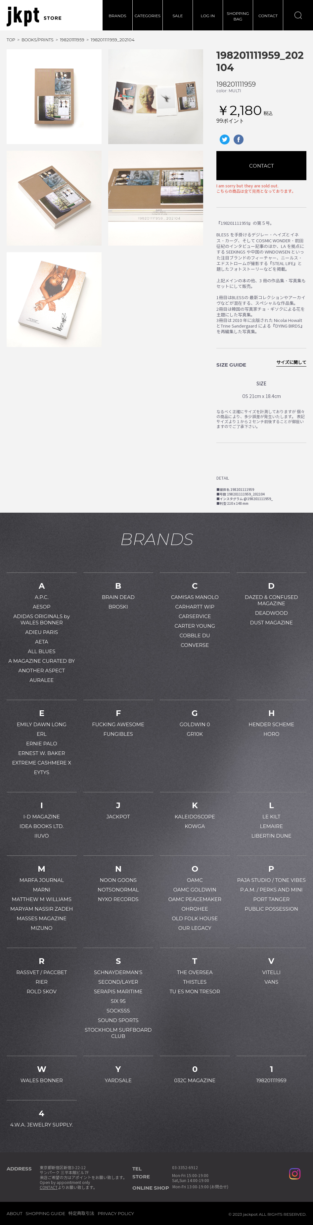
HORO (271, 734)
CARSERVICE (195, 616)
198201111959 (236, 84)
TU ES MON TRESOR (194, 991)
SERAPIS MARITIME (118, 991)
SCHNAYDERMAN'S (118, 972)
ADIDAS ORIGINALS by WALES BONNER (41, 619)
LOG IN (208, 15)
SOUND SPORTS (118, 1020)
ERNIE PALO (41, 743)
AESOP (41, 607)
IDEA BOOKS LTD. (42, 826)
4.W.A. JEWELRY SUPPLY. (41, 1125)
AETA (41, 642)
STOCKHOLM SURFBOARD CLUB (118, 1033)
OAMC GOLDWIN (194, 890)
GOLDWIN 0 (195, 724)
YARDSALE (118, 1080)
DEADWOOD (271, 613)
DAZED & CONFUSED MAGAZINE (271, 600)
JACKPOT (118, 816)
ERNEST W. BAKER (41, 753)
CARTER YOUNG (194, 626)
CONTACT (268, 15)
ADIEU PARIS (41, 632)
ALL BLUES (41, 651)
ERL (42, 734)
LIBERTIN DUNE (271, 836)
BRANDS (117, 15)
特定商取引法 (81, 1213)
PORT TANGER (271, 899)
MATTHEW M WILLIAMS (41, 899)
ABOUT (14, 1213)
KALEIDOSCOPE (195, 816)
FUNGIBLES (118, 734)
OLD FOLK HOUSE (195, 918)
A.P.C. (42, 597)
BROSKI (118, 607)
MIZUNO (41, 928)
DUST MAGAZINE (271, 622)
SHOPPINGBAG (238, 16)
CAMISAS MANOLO (195, 597)
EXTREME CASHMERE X (41, 763)
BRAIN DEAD (118, 597)
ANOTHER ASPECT (41, 670)
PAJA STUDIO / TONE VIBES (271, 880)
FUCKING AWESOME (118, 724)
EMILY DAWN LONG (42, 724)
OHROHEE (195, 909)
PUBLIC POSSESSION (271, 909)
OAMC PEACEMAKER (194, 899)
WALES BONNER (42, 1080)
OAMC (195, 880)
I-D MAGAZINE (41, 816)
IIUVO (41, 836)
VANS (271, 982)
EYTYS (41, 772)
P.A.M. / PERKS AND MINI (271, 890)
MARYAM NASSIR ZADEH (41, 909)
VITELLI (271, 972)
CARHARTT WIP (194, 607)
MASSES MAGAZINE (42, 918)
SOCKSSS (118, 1011)
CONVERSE (195, 645)
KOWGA (195, 826)
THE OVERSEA (195, 972)
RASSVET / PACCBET (41, 972)
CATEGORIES (147, 15)
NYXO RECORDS (118, 899)
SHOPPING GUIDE (46, 1213)
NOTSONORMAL (118, 890)
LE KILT (271, 816)
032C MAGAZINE (194, 1080)
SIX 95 (118, 1001)
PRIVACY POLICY (116, 1213)
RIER (42, 982)
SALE (177, 15)
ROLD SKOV (41, 991)
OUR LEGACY (194, 928)
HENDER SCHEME (271, 724)
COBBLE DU (195, 635)
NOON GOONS (118, 880)
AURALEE (41, 680)
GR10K (195, 734)
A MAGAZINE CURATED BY (41, 661)
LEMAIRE (271, 826)
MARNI (41, 890)
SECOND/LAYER (118, 982)
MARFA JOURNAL (42, 880)
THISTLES (194, 982)
